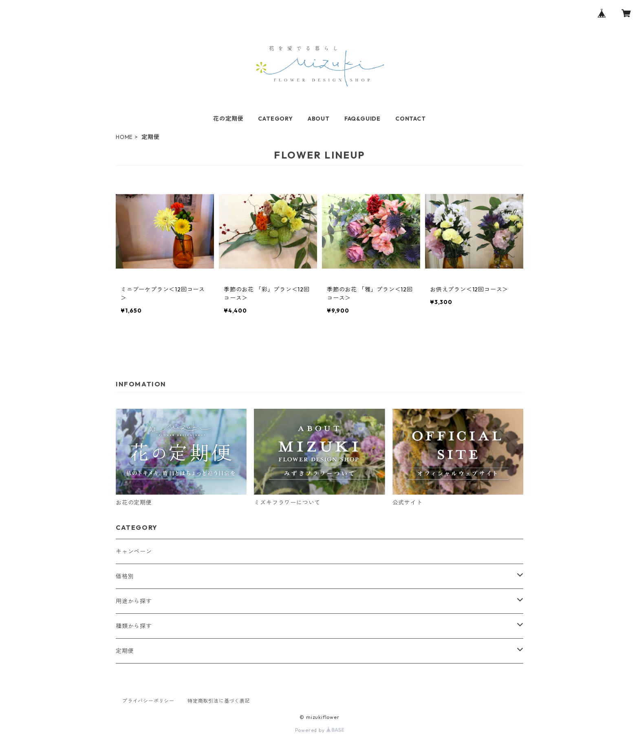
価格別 (125, 576)
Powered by (319, 730)
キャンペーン (134, 551)
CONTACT (410, 118)
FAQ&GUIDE (362, 118)
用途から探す (134, 601)
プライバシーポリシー (148, 701)
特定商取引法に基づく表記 (218, 701)
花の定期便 (228, 118)
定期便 (125, 651)
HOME (124, 137)
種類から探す (134, 626)
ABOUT (319, 118)
